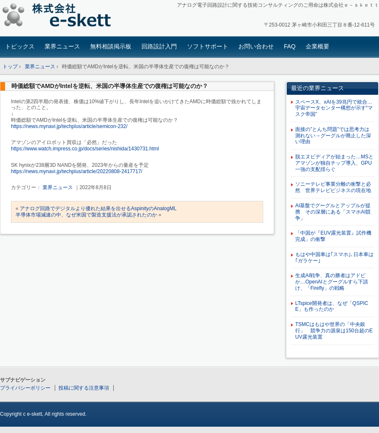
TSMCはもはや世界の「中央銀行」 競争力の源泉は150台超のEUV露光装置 (334, 330)
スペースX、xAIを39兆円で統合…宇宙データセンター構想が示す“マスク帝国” (334, 108)
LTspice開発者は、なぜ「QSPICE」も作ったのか (331, 306)
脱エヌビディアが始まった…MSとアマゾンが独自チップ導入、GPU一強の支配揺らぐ (334, 163)
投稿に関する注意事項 (84, 388)
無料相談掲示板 (110, 46)
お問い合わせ (256, 46)
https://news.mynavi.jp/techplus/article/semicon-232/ (69, 126)
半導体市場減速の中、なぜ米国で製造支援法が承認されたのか (86, 215)
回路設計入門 (159, 46)
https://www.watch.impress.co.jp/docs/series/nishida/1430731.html (85, 149)
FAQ (290, 46)
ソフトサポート (207, 46)
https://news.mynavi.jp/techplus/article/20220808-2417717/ (76, 171)
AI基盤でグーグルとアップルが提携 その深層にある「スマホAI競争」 (333, 212)
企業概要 (317, 46)
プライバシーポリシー (25, 388)
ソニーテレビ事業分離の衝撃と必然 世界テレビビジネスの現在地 (333, 187)
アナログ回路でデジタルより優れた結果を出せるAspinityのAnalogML (98, 208)
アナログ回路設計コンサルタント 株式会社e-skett (59, 16)
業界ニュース (62, 46)
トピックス (20, 46)
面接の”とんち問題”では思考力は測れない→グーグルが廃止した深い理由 (333, 135)
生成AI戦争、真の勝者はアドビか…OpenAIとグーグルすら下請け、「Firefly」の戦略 (331, 282)
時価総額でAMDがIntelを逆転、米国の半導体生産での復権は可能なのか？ (109, 86)
